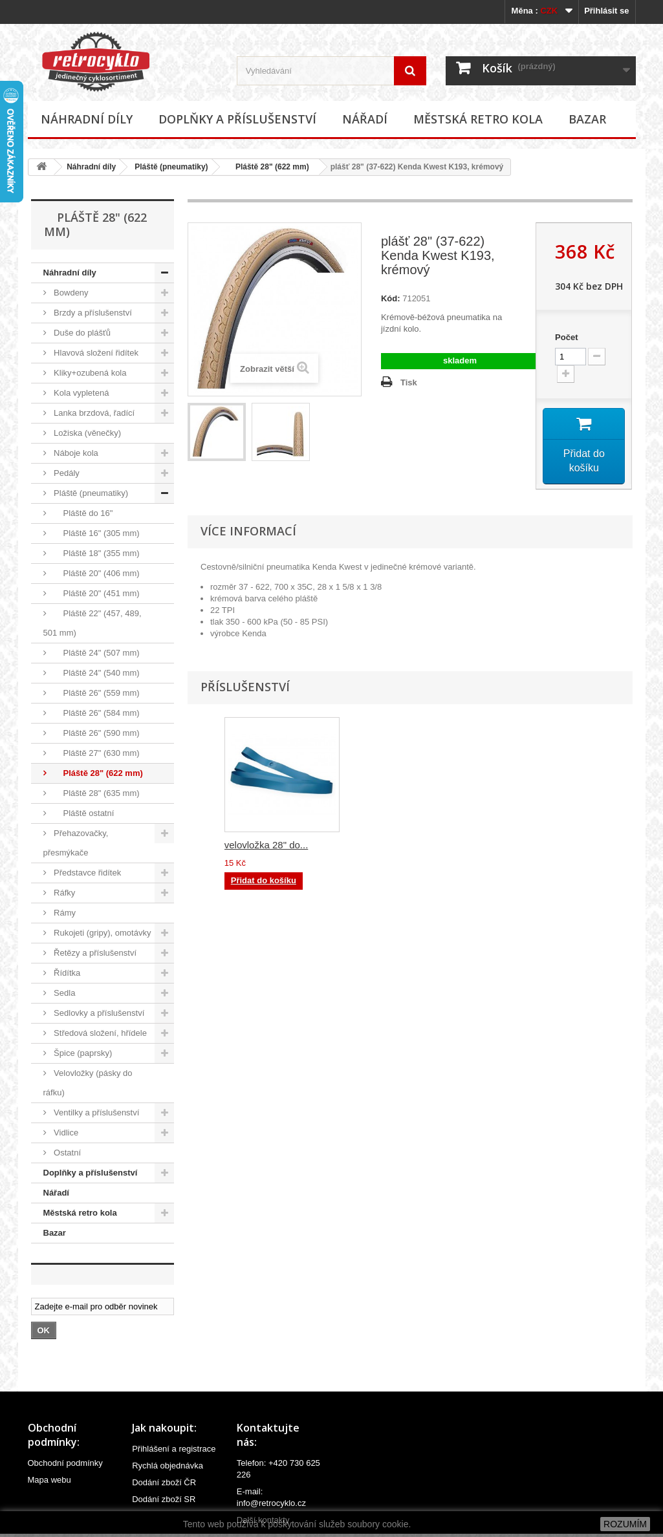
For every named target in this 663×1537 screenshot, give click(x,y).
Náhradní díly (87, 119)
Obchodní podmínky (65, 1463)
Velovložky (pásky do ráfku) (88, 1082)
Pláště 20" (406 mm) (96, 573)
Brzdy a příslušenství (92, 312)
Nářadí (364, 119)
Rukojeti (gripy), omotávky (101, 933)
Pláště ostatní (83, 813)
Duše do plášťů (81, 333)
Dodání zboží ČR (164, 1482)
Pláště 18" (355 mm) (96, 553)
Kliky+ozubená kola (89, 373)
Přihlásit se (606, 11)
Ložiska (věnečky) (87, 433)
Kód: (390, 298)
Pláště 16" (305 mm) (96, 533)
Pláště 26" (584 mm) (96, 713)
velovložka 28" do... (523, 846)
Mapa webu (49, 1480)
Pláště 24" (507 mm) (96, 653)
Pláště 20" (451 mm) (96, 593)
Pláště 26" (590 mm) (96, 733)
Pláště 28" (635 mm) (96, 793)
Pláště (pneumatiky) (171, 166)
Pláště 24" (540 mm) (96, 673)
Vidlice (65, 1132)
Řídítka (66, 973)
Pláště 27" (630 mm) (96, 753)
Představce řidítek (87, 872)
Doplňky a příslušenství (237, 119)
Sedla (64, 993)
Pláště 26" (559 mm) (96, 693)
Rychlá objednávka (167, 1465)
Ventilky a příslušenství (96, 1112)
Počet (566, 337)
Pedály (66, 473)
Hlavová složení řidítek (95, 353)
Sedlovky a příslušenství (98, 1013)
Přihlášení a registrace (173, 1449)
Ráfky (64, 892)
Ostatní (67, 1152)
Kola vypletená (80, 393)
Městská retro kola (478, 119)
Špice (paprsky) (82, 1053)
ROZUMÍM (625, 1524)
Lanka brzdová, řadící (93, 413)
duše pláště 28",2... (265, 846)
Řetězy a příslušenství (94, 953)
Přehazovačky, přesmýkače (76, 842)
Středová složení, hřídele (99, 1033)
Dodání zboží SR (163, 1499)
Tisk (408, 382)
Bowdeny (70, 292)
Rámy (64, 913)
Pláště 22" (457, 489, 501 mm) (92, 623)
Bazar (587, 119)
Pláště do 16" (82, 513)
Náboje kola (75, 453)
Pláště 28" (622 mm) (268, 166)
